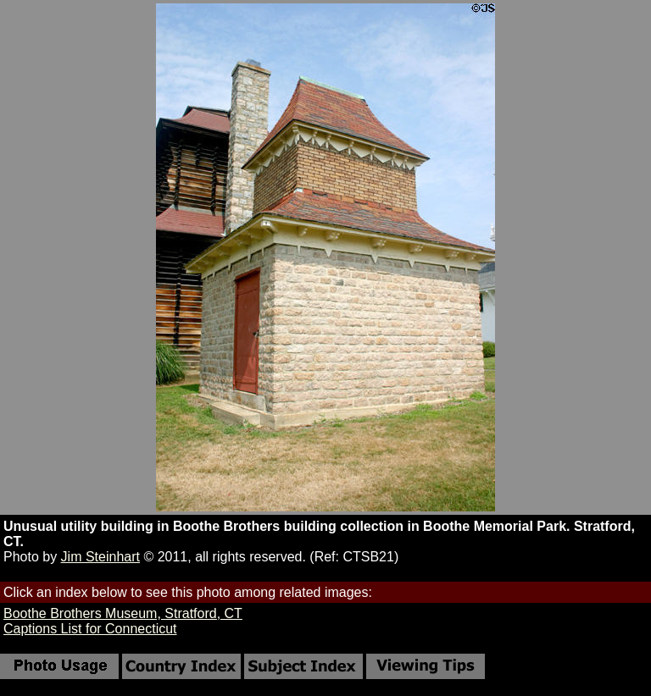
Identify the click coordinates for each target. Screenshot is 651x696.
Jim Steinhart (100, 557)
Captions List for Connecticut (90, 628)
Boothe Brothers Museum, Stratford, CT (122, 613)
